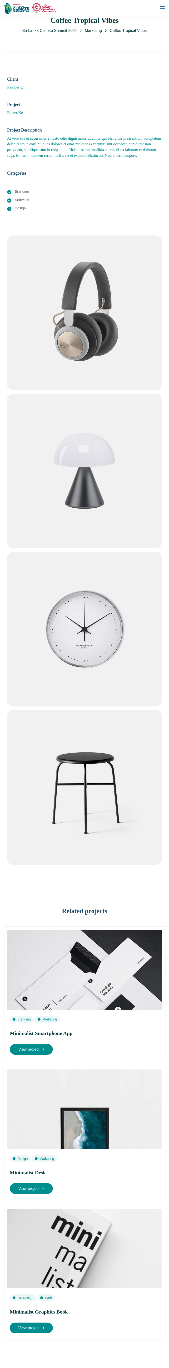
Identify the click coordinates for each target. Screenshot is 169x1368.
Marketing (49, 1019)
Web (48, 1298)
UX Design (25, 1298)
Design (22, 1159)
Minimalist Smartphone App (41, 1033)
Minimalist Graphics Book (39, 1312)
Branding (24, 1019)
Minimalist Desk (28, 1173)
